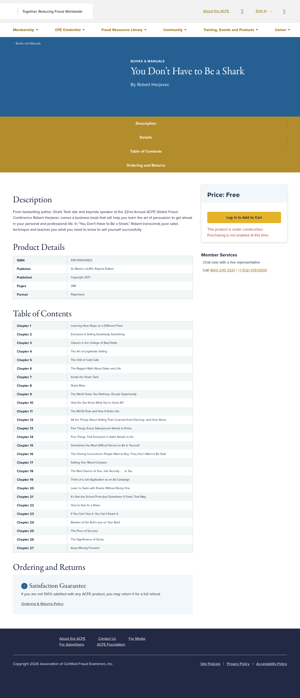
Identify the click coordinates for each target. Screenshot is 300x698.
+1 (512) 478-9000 (252, 270)
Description (146, 123)
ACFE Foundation (111, 644)
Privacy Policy (238, 664)
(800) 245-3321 (222, 270)
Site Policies (210, 664)
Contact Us (107, 638)
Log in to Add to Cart (244, 217)
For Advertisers (71, 644)
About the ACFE (216, 11)
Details (146, 137)
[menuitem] (26, 30)
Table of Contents (146, 151)
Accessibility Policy (271, 664)
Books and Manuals (28, 43)
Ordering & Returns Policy (42, 603)
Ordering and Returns (145, 165)
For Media (137, 638)
